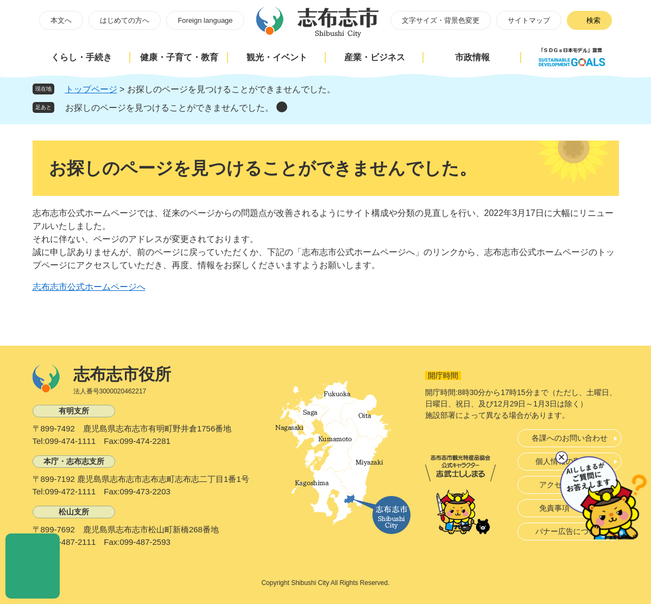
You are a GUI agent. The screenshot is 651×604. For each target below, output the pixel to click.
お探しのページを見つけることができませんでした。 (169, 107)
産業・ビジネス (374, 57)
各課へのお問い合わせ (570, 438)
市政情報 (472, 57)
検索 (593, 20)
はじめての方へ (124, 20)
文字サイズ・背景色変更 (440, 20)
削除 (281, 106)
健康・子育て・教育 (179, 57)
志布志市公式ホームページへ (89, 286)
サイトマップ (529, 20)
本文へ (61, 20)
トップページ (91, 89)
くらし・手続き (81, 57)
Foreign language (205, 20)
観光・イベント (277, 57)
